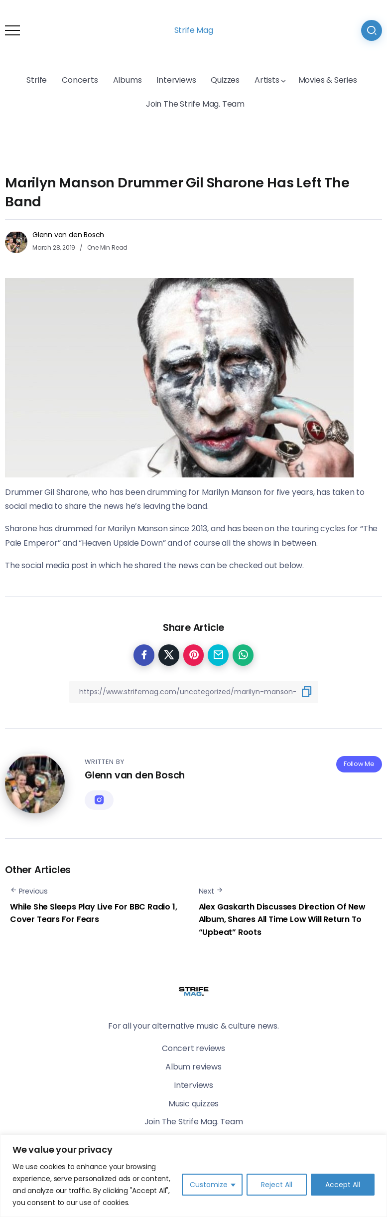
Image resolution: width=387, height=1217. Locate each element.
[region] (193, 1176)
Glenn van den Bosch (68, 235)
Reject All (276, 1185)
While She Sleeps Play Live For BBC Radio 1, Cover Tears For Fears (93, 913)
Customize (209, 1185)
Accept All (342, 1185)
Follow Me (359, 764)
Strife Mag (193, 30)
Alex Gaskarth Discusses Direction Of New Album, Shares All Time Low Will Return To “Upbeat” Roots (282, 919)
